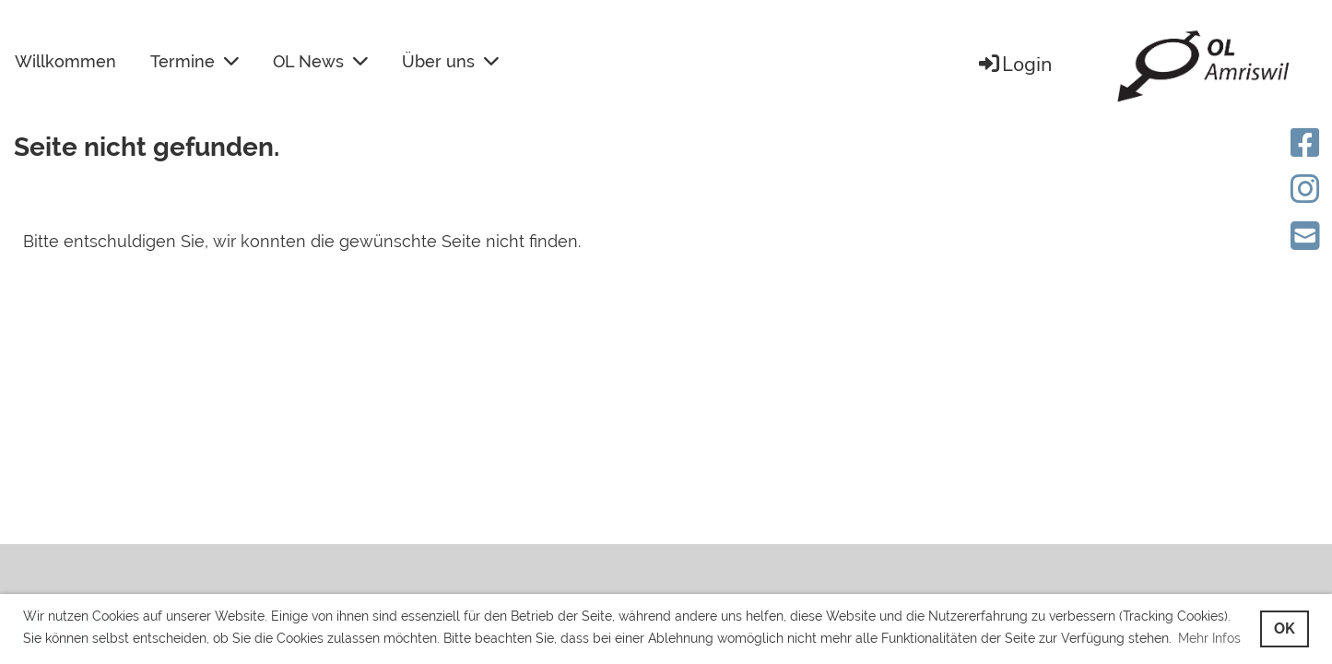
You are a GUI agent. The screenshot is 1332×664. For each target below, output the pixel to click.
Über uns (450, 61)
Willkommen (65, 61)
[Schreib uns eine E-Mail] (1305, 236)
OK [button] (1284, 628)
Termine (194, 61)
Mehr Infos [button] (1209, 638)
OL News (320, 61)
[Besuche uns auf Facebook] (1305, 143)
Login (1014, 64)
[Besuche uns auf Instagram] (1305, 189)
